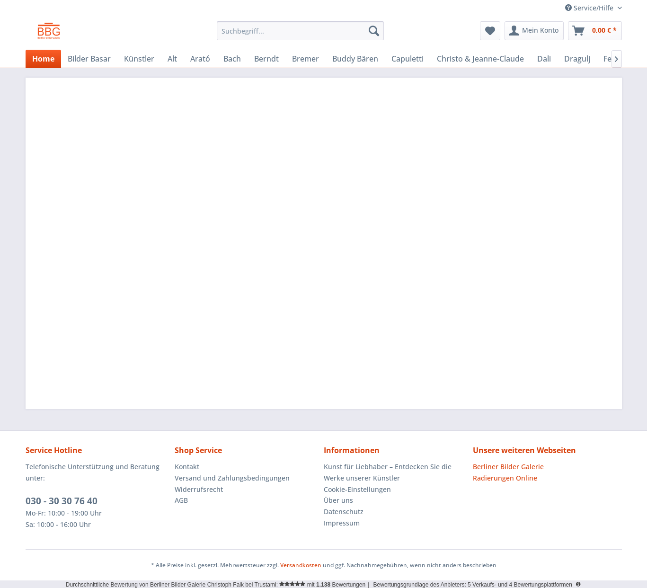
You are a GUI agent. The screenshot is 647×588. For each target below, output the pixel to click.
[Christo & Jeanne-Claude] (480, 59)
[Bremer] (305, 59)
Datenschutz (343, 511)
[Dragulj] (577, 59)
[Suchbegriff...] (300, 30)
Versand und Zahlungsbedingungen (232, 477)
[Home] (43, 59)
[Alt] (172, 59)
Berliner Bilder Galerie (508, 466)
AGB (181, 500)
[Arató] (200, 59)
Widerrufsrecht (199, 489)
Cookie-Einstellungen (357, 489)
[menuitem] (300, 30)
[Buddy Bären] (355, 59)
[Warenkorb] (595, 30)
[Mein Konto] (534, 30)
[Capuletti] (407, 59)
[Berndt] (266, 59)
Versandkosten (300, 565)
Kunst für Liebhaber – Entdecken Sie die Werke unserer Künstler (388, 472)
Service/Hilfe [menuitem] (590, 7)
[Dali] (544, 59)
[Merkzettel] (490, 30)
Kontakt (187, 466)
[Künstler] (139, 59)
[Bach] (232, 59)
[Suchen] (374, 30)
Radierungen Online (505, 477)
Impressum (342, 522)
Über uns (338, 500)
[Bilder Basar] (89, 59)
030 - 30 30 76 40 (61, 501)
